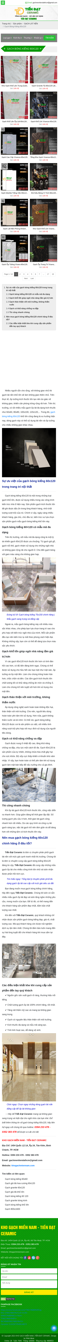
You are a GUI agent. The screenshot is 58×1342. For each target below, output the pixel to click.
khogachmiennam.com (23, 1165)
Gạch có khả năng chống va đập (23, 308)
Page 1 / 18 (8, 274)
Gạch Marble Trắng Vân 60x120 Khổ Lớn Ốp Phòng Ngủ (14, 193)
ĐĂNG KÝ (29, 1292)
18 (53, 274)
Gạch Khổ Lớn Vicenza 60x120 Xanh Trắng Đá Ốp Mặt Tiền (43, 121)
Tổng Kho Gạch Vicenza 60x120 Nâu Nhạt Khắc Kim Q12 (43, 157)
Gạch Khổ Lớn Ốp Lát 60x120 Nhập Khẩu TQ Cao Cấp (14, 121)
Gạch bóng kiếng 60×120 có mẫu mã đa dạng (29, 294)
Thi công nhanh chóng (19, 312)
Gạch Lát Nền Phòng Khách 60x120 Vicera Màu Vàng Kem (14, 229)
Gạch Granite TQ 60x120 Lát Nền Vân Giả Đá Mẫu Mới (43, 86)
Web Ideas (30, 1338)
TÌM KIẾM (49, 38)
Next (26, 278)
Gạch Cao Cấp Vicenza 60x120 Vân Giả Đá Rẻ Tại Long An (14, 157)
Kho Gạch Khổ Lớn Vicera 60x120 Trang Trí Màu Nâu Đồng (43, 229)
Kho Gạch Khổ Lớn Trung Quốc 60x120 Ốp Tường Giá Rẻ (14, 86)
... (43, 274)
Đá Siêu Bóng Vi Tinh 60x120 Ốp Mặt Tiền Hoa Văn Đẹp (43, 193)
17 (48, 274)
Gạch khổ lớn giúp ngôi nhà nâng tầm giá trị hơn (31, 298)
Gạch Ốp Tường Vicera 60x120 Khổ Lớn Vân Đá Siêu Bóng (14, 264)
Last (32, 278)
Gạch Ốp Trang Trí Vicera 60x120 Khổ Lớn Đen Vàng (43, 264)
